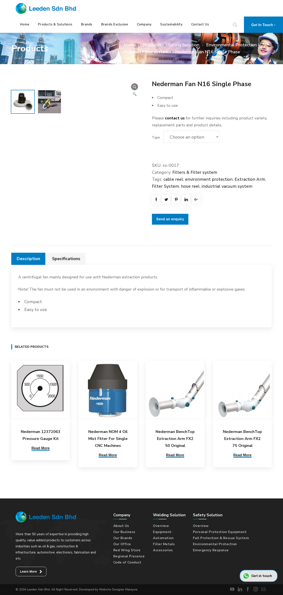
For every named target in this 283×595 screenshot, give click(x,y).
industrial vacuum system (227, 186)
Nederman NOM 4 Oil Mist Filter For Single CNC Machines (108, 438)
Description (28, 259)
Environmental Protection (231, 45)
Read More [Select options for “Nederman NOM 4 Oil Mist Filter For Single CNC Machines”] (108, 455)
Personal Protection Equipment (220, 532)
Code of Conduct (127, 562)
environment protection (209, 179)
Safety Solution (183, 45)
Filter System (165, 186)
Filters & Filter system (194, 172)
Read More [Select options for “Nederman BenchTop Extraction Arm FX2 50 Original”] (175, 455)
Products (152, 45)
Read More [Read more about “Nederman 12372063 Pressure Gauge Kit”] (40, 448)
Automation (163, 538)
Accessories (163, 550)
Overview (161, 526)
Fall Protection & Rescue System (221, 538)
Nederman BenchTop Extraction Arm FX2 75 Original (242, 438)
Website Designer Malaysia (118, 589)
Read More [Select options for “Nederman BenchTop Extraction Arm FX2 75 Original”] (242, 455)
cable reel (173, 179)
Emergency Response (211, 550)
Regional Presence (129, 556)
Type (156, 137)
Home (130, 45)
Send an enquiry (170, 219)
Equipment (162, 532)
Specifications (66, 259)
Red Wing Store (127, 550)
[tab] (28, 259)
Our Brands (122, 538)
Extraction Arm (250, 179)
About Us (121, 526)
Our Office (122, 544)
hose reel (190, 186)
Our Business (124, 532)
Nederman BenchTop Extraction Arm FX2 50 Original (175, 438)
